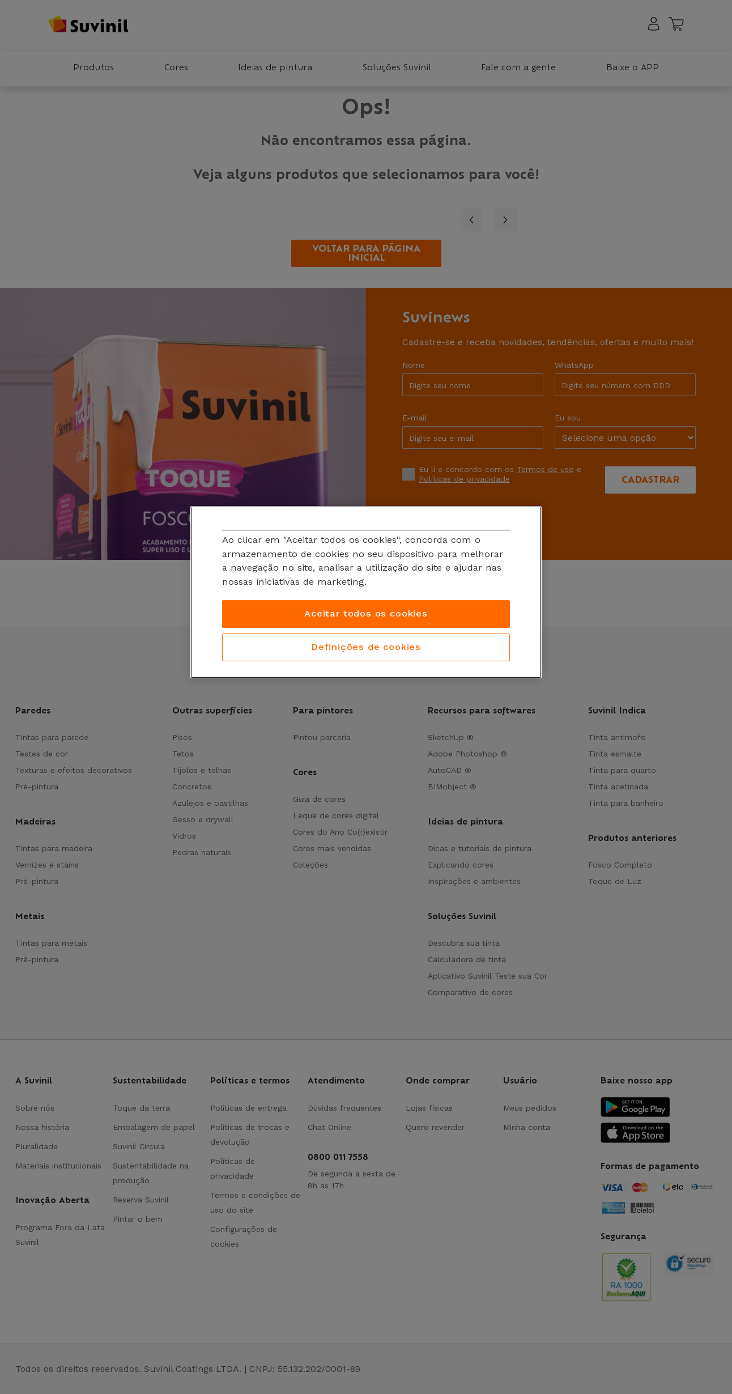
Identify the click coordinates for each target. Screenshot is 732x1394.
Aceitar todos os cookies (366, 613)
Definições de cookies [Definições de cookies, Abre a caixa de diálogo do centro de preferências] (366, 646)
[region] (366, 592)
